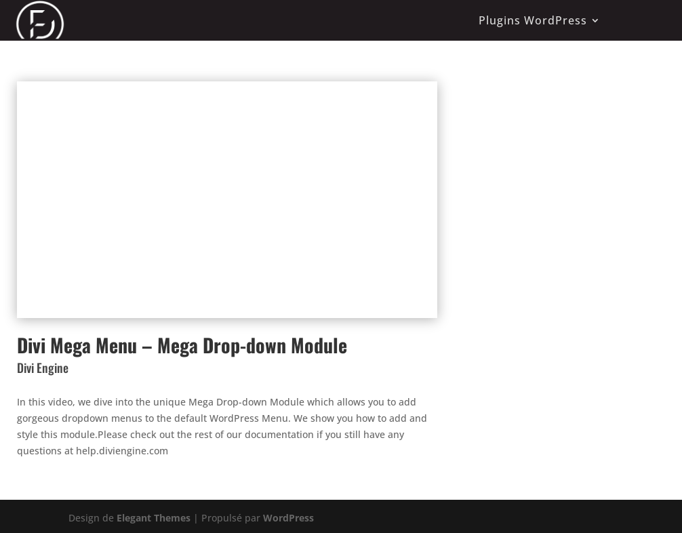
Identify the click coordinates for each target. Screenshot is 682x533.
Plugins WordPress (533, 20)
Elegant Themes (153, 517)
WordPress (288, 517)
